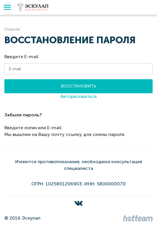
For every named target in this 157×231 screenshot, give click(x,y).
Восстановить (78, 86)
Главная (12, 29)
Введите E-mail (21, 56)
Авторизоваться (78, 96)
